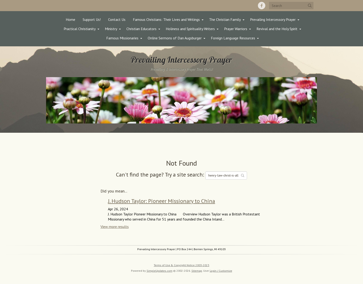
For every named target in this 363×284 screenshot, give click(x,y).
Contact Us (116, 19)
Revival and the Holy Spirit (277, 28)
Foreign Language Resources (233, 38)
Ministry (111, 28)
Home (70, 19)
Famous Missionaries (122, 38)
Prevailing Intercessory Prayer (273, 19)
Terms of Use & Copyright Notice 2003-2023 (181, 265)
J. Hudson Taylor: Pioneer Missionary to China (161, 201)
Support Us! (92, 19)
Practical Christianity (80, 28)
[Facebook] (261, 5)
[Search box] (291, 5)
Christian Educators (141, 28)
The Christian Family (225, 19)
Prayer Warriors (235, 28)
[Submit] (309, 5)
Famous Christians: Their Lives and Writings (166, 19)
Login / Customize (221, 270)
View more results (114, 226)
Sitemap (196, 270)
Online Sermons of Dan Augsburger (175, 38)
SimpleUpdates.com (159, 270)
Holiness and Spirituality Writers (190, 28)
